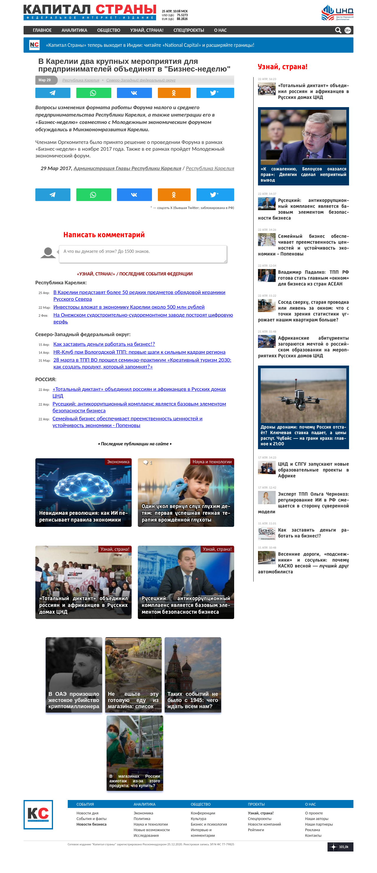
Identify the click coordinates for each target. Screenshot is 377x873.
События (85, 804)
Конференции (203, 813)
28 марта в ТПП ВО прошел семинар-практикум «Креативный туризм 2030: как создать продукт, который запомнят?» (142, 363)
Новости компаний (264, 824)
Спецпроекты (189, 30)
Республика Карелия (80, 80)
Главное (42, 30)
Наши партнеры (319, 824)
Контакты (313, 835)
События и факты (92, 818)
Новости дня (87, 813)
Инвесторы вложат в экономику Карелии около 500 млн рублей (128, 306)
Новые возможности (152, 829)
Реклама (312, 829)
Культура (198, 818)
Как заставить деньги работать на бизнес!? (104, 344)
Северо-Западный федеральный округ (141, 80)
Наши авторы (316, 818)
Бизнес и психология (209, 824)
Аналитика (74, 30)
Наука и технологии (212, 461)
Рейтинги (256, 829)
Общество (108, 30)
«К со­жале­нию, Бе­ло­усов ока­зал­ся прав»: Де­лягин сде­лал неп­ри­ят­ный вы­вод (303, 174)
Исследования (146, 835)
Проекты (256, 804)
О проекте (314, 813)
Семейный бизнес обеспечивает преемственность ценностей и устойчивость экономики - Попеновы (128, 422)
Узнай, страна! (146, 30)
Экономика (118, 461)
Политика (142, 818)
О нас (220, 30)
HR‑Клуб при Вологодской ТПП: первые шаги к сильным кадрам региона (139, 351)
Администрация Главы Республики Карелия (127, 168)
